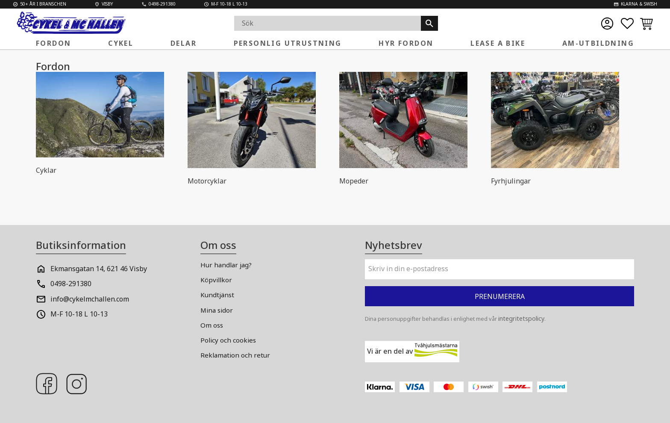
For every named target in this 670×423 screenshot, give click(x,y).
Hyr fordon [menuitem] (406, 43)
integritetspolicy (521, 318)
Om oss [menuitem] (211, 325)
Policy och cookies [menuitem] (228, 340)
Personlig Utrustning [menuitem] (288, 43)
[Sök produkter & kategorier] (327, 23)
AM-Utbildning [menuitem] (598, 43)
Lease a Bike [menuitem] (497, 43)
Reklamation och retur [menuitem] (235, 355)
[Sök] (429, 23)
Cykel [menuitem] (120, 43)
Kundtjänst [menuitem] (217, 294)
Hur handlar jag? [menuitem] (226, 264)
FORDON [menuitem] (53, 43)
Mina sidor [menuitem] (216, 310)
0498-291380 (70, 283)
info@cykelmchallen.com (89, 299)
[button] (627, 23)
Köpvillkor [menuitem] (216, 279)
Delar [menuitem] (183, 43)
